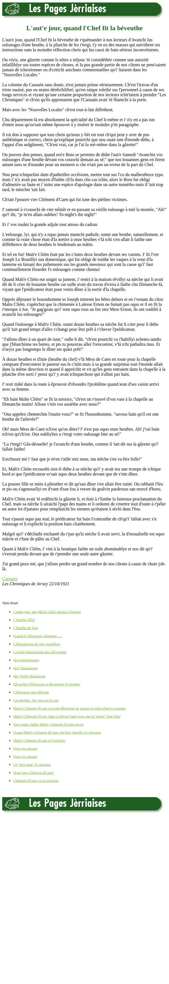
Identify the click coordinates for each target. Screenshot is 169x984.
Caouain (10, 578)
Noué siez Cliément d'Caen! (33, 773)
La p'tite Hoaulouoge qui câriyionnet (39, 652)
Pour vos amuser (25, 748)
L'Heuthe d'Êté (24, 620)
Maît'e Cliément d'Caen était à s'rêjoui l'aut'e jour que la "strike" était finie (66, 716)
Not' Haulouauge (25, 668)
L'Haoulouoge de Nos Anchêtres (36, 644)
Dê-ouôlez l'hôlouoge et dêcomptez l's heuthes (46, 684)
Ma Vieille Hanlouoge (29, 676)
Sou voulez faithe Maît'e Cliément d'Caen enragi (48, 724)
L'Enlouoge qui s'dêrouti (31, 692)
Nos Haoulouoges (26, 660)
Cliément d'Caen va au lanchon (35, 781)
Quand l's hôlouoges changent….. (37, 636)
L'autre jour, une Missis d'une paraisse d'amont (47, 612)
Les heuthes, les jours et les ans (36, 700)
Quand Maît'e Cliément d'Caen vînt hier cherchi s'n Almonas (57, 732)
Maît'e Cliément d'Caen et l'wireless (39, 740)
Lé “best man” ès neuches (32, 764)
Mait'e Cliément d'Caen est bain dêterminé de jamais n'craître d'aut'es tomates (69, 708)
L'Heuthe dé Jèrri (25, 628)
